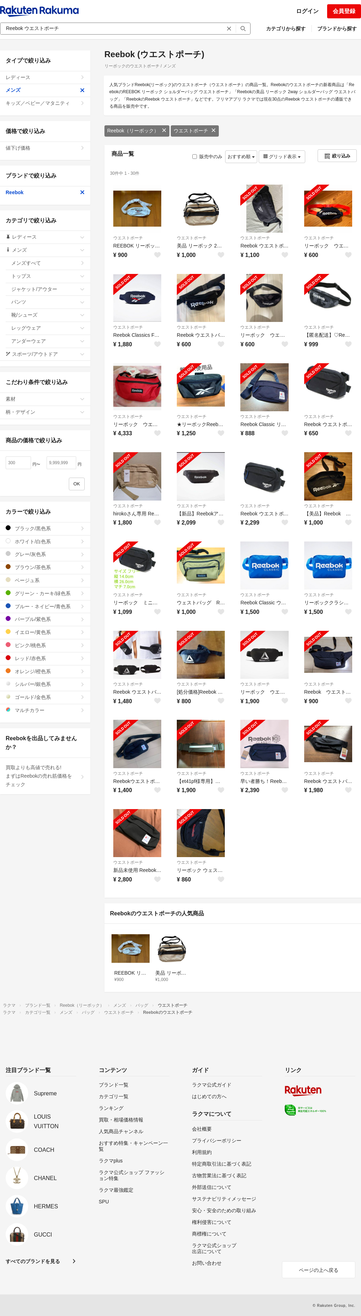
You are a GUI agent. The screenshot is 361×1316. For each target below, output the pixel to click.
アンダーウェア (48, 341)
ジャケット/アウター (48, 289)
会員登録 (344, 11)
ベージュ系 (45, 580)
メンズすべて (48, 263)
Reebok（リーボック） (137, 130)
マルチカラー (45, 710)
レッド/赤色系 (45, 658)
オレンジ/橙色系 (45, 671)
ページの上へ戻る (318, 1270)
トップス (48, 276)
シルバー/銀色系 (45, 684)
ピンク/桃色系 (45, 645)
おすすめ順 (241, 156)
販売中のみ (207, 156)
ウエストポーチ (195, 130)
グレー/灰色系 (45, 554)
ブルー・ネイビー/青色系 (45, 606)
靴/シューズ (48, 315)
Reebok (45, 192)
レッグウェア (48, 328)
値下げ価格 (45, 148)
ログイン (307, 11)
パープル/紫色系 (45, 619)
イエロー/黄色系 (45, 632)
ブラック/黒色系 (45, 528)
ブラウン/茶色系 (45, 567)
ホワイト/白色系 (45, 541)
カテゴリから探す (286, 28)
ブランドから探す (337, 28)
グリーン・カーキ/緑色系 (45, 593)
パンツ (48, 302)
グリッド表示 (282, 156)
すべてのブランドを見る (33, 1261)
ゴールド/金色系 (45, 697)
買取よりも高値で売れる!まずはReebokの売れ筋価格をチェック (45, 776)
